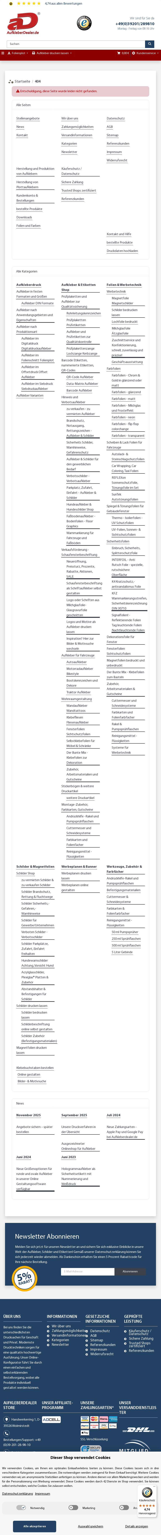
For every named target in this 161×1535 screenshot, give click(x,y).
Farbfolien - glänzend (126, 392)
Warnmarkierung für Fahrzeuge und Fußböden (80, 538)
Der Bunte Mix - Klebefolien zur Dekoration (77, 758)
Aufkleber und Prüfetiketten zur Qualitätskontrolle (79, 337)
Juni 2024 (23, 1157)
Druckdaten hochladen (122, 251)
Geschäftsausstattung (127, 362)
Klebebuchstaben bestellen (35, 1068)
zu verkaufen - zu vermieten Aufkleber (80, 411)
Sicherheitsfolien (118, 541)
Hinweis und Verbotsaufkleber (73, 400)
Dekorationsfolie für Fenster (120, 639)
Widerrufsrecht (117, 160)
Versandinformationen (76, 135)
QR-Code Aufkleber (79, 377)
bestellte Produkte (29, 209)
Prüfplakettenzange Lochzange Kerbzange (81, 351)
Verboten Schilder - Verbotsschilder (34, 935)
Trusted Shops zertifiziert (78, 190)
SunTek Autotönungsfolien (125, 497)
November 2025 (28, 1115)
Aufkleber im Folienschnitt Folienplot (37, 358)
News (20, 127)
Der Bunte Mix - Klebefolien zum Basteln (125, 675)
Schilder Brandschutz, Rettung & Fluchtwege (37, 894)
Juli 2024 (113, 1115)
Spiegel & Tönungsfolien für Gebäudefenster (125, 509)
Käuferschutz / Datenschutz (71, 171)
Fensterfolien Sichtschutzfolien (78, 732)
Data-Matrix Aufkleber (82, 384)
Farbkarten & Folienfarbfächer (118, 911)
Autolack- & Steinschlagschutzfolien (128, 457)
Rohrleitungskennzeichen (83, 313)
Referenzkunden (118, 143)
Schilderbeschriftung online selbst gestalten (36, 1027)
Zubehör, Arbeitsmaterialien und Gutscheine (82, 774)
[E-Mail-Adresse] (88, 1272)
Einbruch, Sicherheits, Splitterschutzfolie (126, 551)
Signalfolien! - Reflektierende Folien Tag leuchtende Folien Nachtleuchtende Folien (128, 623)
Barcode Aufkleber (79, 390)
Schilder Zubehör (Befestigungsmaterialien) (39, 1039)
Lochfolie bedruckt (125, 322)
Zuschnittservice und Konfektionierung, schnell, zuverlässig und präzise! (127, 348)
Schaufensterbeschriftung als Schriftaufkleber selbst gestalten (84, 588)
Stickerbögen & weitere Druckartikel (77, 789)
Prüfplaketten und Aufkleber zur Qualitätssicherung (74, 302)
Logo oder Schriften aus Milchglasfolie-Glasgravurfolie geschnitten (82, 608)
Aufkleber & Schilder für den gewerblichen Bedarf (82, 464)
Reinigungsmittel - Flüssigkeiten (79, 854)
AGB (110, 127)
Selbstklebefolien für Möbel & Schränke (80, 743)
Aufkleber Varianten (29, 395)
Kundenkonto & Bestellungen (27, 198)
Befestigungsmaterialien (123, 890)
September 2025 (74, 1115)
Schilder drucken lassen (31, 1006)
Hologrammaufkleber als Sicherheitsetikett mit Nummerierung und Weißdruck (78, 1176)
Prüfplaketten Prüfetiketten (76, 323)
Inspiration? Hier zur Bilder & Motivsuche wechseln (80, 644)
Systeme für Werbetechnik (121, 750)
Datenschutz (116, 118)
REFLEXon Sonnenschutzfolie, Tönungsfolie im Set (125, 483)
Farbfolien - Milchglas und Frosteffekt (126, 408)
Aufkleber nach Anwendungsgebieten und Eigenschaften (34, 315)
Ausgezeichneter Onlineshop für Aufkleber (78, 1146)
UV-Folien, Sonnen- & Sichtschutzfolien (126, 532)
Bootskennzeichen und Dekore (82, 683)
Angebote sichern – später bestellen (34, 1129)
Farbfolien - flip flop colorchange (125, 427)
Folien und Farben (28, 226)
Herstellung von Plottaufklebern (27, 185)
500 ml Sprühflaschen (126, 945)
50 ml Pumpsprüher (125, 932)
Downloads (24, 217)
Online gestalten (29, 1074)
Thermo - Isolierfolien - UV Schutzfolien (127, 520)
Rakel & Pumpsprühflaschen (125, 727)
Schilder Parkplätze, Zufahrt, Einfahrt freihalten (34, 949)
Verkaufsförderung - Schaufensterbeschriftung (79, 552)
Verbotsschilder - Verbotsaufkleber (78, 479)
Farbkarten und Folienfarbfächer (123, 715)
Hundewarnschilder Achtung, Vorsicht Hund (37, 963)
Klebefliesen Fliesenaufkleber (77, 720)
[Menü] (154, 1487)
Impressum (114, 152)
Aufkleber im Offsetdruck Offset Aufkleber (34, 372)
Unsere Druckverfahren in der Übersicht (78, 1129)
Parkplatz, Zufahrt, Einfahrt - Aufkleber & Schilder (81, 493)
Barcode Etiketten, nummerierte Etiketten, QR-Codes (77, 365)
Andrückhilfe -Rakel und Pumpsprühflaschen (82, 819)
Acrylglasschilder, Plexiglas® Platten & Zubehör (34, 977)
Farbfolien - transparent (128, 436)
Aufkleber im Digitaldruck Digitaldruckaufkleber (36, 343)
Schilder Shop (25, 873)
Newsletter (69, 152)
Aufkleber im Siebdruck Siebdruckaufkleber (37, 386)
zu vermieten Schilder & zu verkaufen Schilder (37, 883)
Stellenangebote (28, 118)
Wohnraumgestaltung (76, 699)
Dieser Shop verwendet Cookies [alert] (80, 1458)
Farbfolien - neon (123, 417)
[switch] (21, 1507)
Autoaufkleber (76, 662)
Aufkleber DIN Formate (37, 303)
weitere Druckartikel (80, 798)
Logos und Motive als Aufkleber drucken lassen (81, 627)
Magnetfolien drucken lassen (31, 1050)
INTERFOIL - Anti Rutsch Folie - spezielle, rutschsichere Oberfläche (127, 567)
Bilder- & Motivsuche (32, 1081)
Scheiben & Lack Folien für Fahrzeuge (124, 445)
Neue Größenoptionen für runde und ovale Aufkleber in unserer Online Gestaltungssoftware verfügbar (34, 1179)
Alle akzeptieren (34, 1526)
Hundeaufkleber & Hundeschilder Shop (80, 507)
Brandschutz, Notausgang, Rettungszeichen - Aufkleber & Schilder (80, 428)
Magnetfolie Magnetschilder (122, 301)
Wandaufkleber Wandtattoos (76, 708)
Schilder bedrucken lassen (125, 313)
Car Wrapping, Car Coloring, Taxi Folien (125, 468)
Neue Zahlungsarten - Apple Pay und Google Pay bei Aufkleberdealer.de (125, 1132)
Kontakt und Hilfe (119, 234)
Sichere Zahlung (72, 182)
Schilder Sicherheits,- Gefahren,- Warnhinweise (35, 908)
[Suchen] (76, 44)
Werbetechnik (116, 291)
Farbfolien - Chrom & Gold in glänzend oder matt (127, 380)
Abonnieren (130, 1271)
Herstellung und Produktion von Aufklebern (35, 171)
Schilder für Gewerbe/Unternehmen (37, 923)
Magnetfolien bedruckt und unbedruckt (126, 663)
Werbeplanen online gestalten (74, 888)
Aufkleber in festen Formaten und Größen (31, 294)
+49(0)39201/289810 (135, 24)
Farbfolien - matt (123, 399)
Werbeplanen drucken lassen (76, 876)
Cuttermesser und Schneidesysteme (78, 831)
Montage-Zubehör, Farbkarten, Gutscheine (77, 807)
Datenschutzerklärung (110, 1252)
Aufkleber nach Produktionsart (26, 329)
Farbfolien (114, 369)
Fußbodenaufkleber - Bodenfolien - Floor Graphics (80, 521)
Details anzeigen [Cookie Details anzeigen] (136, 1526)
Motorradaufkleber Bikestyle (79, 671)
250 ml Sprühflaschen (126, 939)
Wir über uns (69, 118)
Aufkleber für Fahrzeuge (78, 655)
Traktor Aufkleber (78, 692)
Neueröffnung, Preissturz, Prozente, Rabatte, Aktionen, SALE (80, 569)
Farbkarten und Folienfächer (76, 842)
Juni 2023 (68, 1157)
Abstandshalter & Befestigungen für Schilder (33, 994)
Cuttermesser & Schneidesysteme (119, 899)
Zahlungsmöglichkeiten (77, 127)
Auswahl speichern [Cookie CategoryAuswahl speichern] (90, 1526)
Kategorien (69, 143)
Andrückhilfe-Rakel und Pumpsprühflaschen (122, 881)
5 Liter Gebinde (122, 952)
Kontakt (22, 135)
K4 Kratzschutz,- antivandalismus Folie (126, 584)
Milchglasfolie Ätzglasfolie (121, 331)
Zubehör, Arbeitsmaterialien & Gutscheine (121, 689)
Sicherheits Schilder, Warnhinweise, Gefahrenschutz (79, 447)
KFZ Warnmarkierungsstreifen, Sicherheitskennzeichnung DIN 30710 (129, 601)
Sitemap (112, 135)
